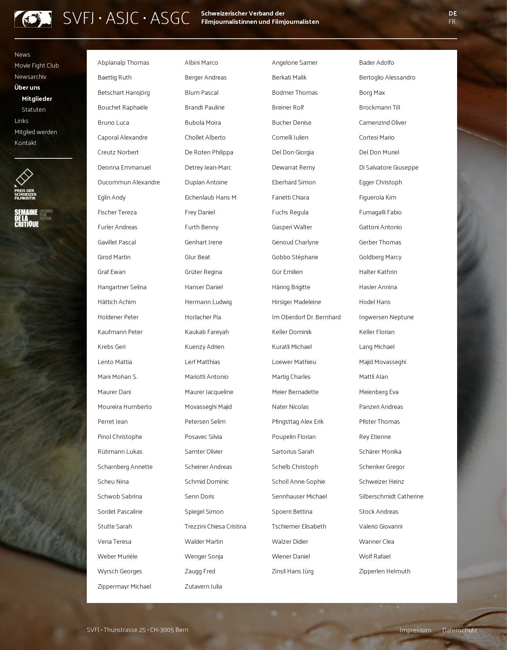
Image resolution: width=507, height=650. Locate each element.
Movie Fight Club (36, 65)
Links (21, 120)
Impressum (415, 630)
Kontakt (25, 142)
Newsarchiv (30, 76)
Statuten (34, 109)
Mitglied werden (35, 131)
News (22, 54)
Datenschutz (459, 630)
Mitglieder (37, 98)
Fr (452, 21)
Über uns (27, 87)
